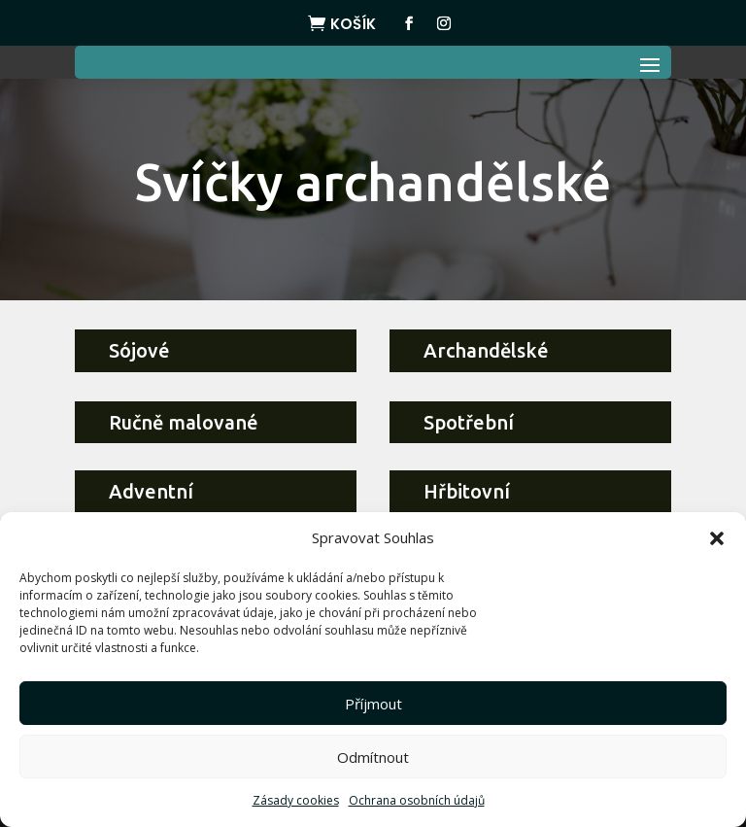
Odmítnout (373, 757)
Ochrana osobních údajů (417, 800)
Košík (353, 24)
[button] (717, 538)
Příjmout (373, 703)
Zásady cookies (296, 800)
